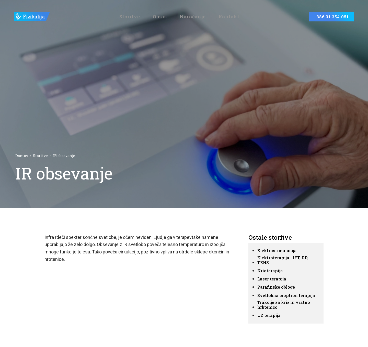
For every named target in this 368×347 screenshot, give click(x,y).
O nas (160, 17)
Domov (21, 155)
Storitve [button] (129, 17)
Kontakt (228, 17)
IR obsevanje (64, 155)
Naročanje (193, 17)
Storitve (40, 155)
